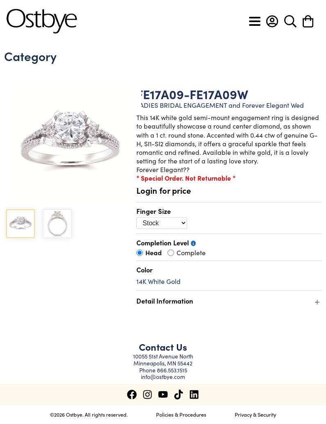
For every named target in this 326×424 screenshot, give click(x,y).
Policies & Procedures (181, 414)
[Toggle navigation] (255, 21)
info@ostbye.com (163, 377)
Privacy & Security (255, 414)
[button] (272, 21)
